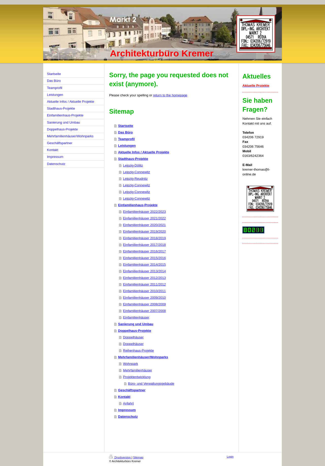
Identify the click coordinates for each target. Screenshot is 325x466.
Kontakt (124, 397)
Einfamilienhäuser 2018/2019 (144, 238)
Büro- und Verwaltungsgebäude (151, 383)
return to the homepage (170, 95)
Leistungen (127, 145)
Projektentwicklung (137, 377)
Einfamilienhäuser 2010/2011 (144, 291)
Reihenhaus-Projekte (138, 350)
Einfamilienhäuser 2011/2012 (144, 284)
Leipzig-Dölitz (133, 165)
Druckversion (120, 457)
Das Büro (125, 132)
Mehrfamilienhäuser (137, 370)
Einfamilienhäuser (136, 317)
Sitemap (138, 457)
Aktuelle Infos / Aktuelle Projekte (143, 152)
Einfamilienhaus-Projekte (137, 205)
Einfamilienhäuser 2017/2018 (144, 245)
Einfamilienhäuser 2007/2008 (144, 311)
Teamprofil (126, 139)
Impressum (127, 410)
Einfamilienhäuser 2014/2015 (144, 264)
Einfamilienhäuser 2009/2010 (144, 297)
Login (230, 456)
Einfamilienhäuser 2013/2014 (144, 271)
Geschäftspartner (131, 390)
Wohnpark (130, 364)
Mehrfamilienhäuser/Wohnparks (143, 357)
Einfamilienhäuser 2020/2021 (144, 225)
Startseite (125, 126)
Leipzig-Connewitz (136, 172)
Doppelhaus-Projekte (134, 331)
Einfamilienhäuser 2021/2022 (144, 218)
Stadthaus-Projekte (133, 159)
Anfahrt (128, 403)
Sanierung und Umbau (135, 324)
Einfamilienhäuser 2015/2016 (144, 258)
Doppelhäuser (133, 337)
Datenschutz (128, 416)
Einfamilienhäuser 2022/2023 (144, 212)
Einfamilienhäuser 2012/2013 (144, 278)
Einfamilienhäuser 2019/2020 (144, 231)
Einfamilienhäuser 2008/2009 (144, 304)
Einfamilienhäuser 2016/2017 (144, 251)
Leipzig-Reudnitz (135, 179)
